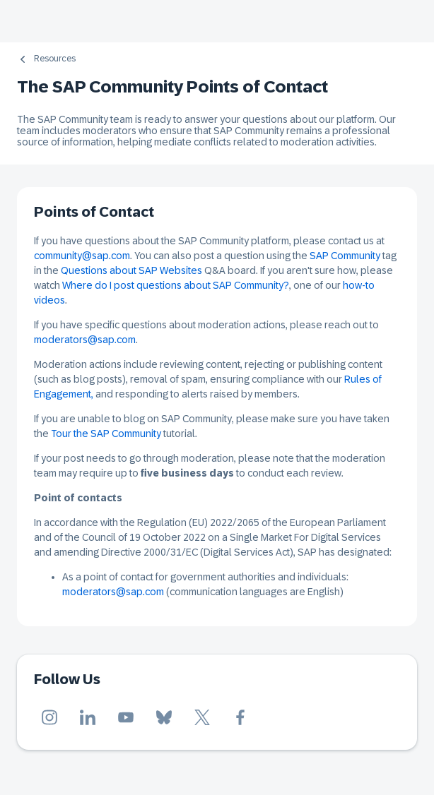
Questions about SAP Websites (131, 270)
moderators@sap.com (85, 339)
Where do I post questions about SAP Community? (175, 285)
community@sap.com (82, 255)
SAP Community (345, 255)
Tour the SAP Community (106, 433)
